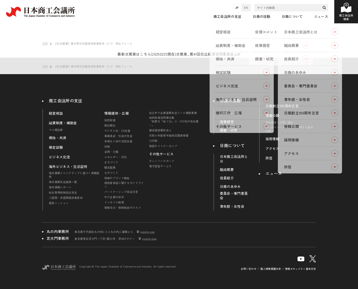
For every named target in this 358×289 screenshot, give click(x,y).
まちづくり (111, 162)
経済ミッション (58, 203)
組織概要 (227, 169)
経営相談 (56, 113)
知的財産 (110, 120)
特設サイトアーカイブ (163, 146)
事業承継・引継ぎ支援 (118, 136)
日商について (232, 145)
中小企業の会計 (114, 197)
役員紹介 (227, 178)
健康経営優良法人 (160, 130)
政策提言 (227, 121)
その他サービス (161, 154)
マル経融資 (56, 130)
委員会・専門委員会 (234, 195)
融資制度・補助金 (63, 123)
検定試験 (56, 147)
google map (147, 232)
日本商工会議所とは (234, 158)
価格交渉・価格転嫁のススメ (122, 207)
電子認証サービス (160, 166)
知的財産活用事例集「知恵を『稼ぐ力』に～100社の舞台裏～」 (174, 121)
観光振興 (110, 167)
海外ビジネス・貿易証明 (68, 166)
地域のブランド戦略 (117, 178)
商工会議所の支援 (65, 100)
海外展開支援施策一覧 (63, 182)
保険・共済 (57, 137)
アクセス (272, 148)
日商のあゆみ (230, 186)
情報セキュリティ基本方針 (300, 268)
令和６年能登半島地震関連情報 (168, 135)
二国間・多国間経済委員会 (66, 198)
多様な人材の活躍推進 (118, 141)
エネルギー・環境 (115, 157)
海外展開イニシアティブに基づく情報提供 (74, 174)
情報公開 (272, 115)
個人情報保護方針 (270, 268)
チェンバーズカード (161, 161)
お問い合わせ (248, 268)
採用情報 (272, 139)
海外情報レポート (60, 187)
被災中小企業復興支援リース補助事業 (173, 113)
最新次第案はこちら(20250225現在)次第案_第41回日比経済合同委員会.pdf (178, 54)
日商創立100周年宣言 (282, 106)
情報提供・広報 (116, 113)
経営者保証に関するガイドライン (124, 184)
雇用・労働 (111, 152)
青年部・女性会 (232, 206)
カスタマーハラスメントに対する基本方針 (289, 129)
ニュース (321, 16)
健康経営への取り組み (280, 122)
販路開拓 (110, 125)
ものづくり (111, 173)
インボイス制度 (114, 202)
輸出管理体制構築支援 (63, 192)
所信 (269, 158)
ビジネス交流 (59, 157)
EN (246, 7)
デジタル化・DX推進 (117, 130)
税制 (107, 146)
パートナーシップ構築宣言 (121, 192)
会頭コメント (230, 113)
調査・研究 (228, 130)
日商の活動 (230, 100)
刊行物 (153, 141)
